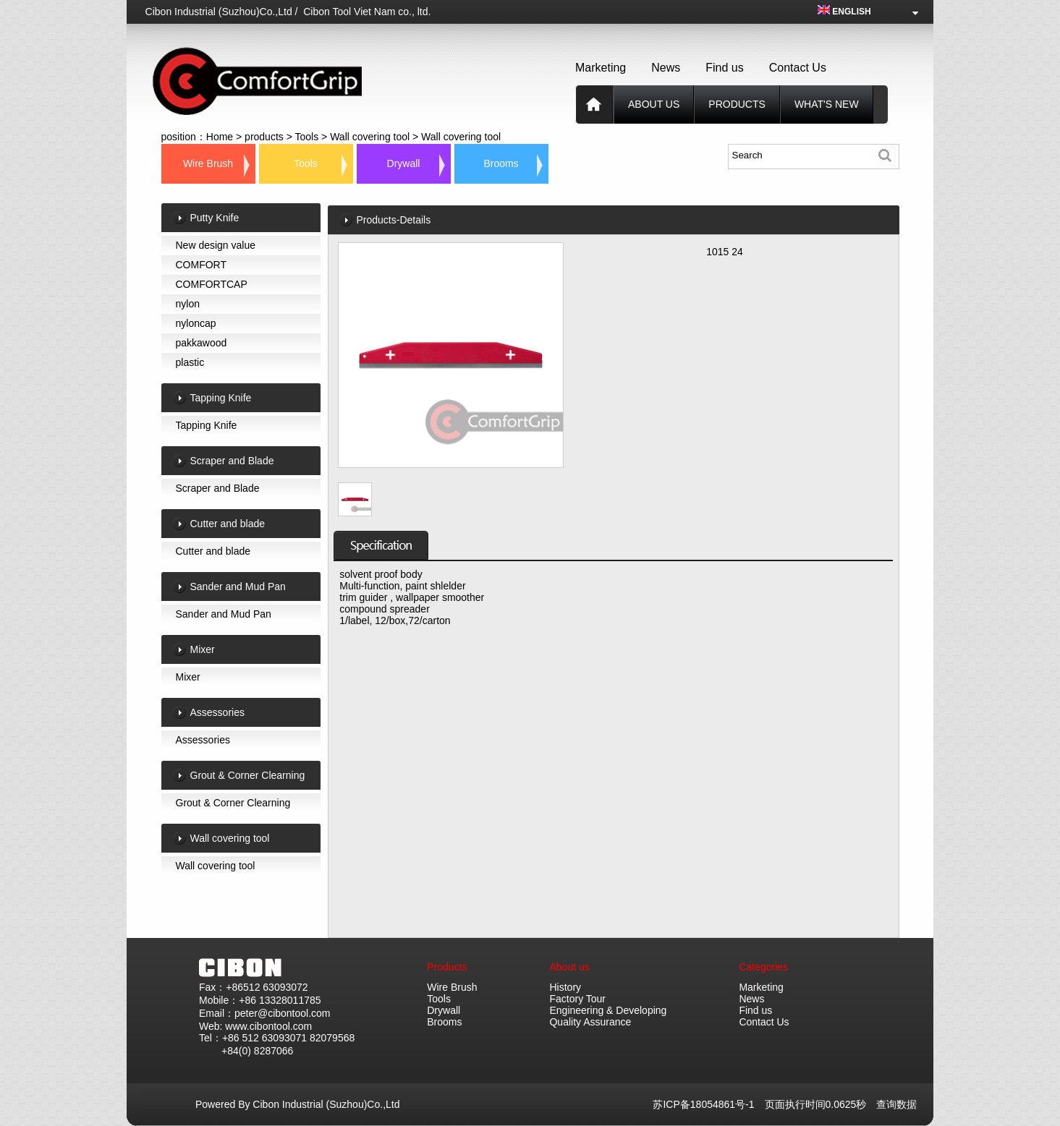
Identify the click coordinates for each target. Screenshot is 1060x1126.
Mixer (188, 677)
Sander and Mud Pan (223, 614)
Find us (724, 67)
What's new (826, 104)
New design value (216, 245)
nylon (188, 304)
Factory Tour (577, 999)
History (565, 987)
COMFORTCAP (211, 284)
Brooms (500, 163)
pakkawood (201, 343)
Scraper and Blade (218, 488)
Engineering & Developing (607, 1010)
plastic (190, 362)
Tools (307, 136)
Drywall (403, 163)
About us (653, 104)
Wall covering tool (370, 136)
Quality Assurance (590, 1022)
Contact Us (797, 67)
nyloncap (196, 323)
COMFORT (201, 264)
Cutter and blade (213, 551)
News (665, 67)
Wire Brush (208, 163)
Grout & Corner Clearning (233, 803)
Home (219, 136)
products (737, 104)
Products (447, 967)
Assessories (203, 740)
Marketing (600, 67)
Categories (763, 967)
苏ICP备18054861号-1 (708, 1104)
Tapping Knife (206, 425)
